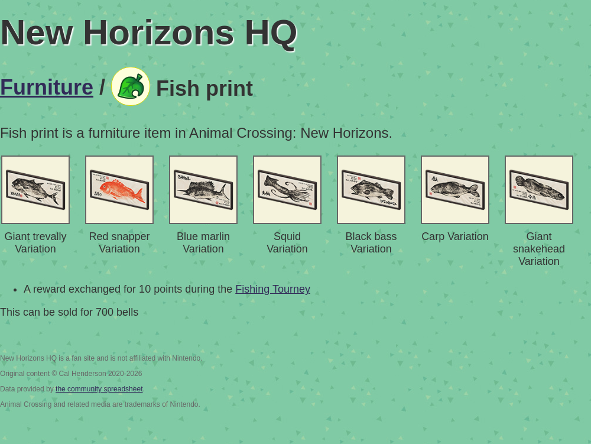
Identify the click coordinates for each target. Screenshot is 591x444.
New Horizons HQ (148, 32)
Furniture (46, 87)
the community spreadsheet (99, 389)
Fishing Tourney (272, 289)
